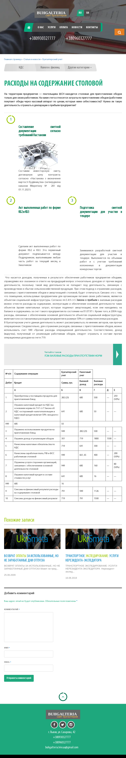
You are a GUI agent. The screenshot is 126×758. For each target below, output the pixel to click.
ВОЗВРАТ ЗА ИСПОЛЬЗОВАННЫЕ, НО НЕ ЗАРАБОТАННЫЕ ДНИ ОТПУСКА (31, 558)
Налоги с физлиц (50, 67)
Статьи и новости (32, 59)
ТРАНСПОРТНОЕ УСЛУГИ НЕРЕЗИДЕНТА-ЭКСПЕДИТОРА (91, 558)
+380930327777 (42, 38)
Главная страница (13, 59)
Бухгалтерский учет (52, 59)
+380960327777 (79, 38)
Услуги (51, 27)
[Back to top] (63, 697)
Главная (30, 27)
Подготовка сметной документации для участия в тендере (101, 212)
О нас (41, 27)
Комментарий (12, 609)
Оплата (63, 27)
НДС (21, 67)
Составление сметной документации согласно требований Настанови (39, 131)
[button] (119, 32)
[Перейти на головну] (52, 13)
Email (7, 662)
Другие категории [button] (80, 67)
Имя (7, 648)
